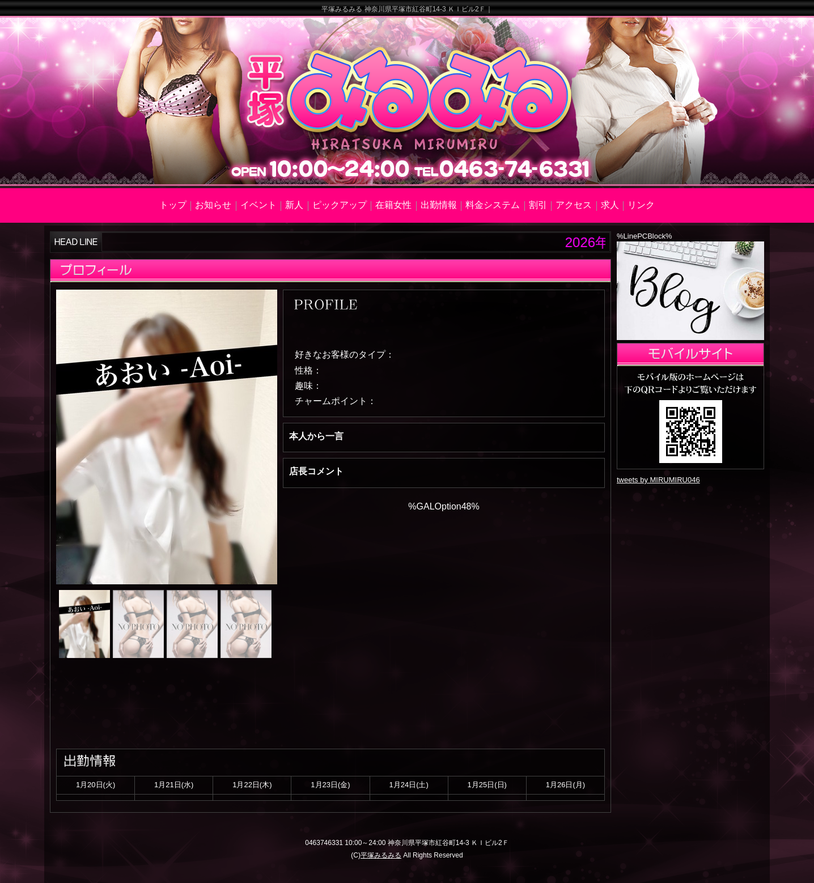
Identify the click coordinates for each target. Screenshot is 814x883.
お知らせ (213, 205)
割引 (538, 205)
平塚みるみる (381, 855)
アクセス (574, 205)
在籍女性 (393, 205)
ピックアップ (339, 205)
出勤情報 (439, 205)
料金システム (492, 205)
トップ (172, 205)
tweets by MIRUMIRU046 (658, 480)
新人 (294, 205)
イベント (258, 205)
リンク (641, 205)
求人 (610, 205)
